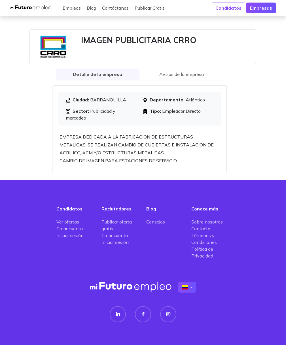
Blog (91, 8)
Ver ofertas (67, 222)
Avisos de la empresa (181, 74)
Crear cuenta (69, 228)
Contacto (200, 228)
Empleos (72, 8)
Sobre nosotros (207, 222)
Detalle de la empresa (97, 74)
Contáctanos (115, 8)
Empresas (261, 8)
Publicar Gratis (150, 8)
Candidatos (228, 8)
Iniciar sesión (70, 235)
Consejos (155, 222)
